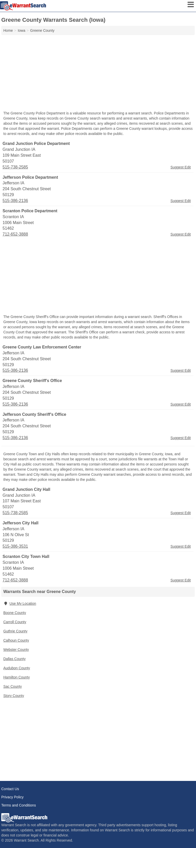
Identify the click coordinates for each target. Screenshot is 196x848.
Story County (13, 696)
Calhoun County (16, 640)
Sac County (12, 686)
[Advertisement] (98, 73)
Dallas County (14, 659)
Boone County (14, 613)
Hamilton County (16, 677)
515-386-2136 (15, 200)
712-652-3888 (15, 234)
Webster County (16, 650)
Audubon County (16, 668)
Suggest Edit (180, 167)
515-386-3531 (15, 546)
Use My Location (19, 603)
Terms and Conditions (18, 805)
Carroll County (14, 622)
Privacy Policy (12, 797)
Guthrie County (15, 631)
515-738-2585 (15, 167)
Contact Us (10, 789)
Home (8, 30)
